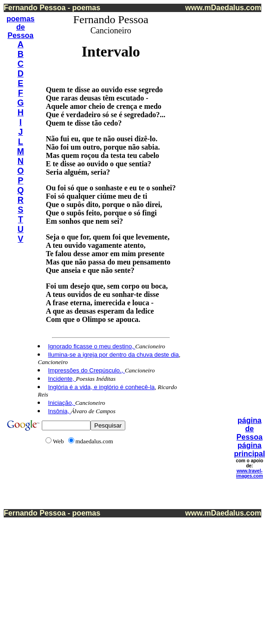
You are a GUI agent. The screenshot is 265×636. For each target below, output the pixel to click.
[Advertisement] (223, 152)
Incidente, (62, 378)
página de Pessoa (250, 428)
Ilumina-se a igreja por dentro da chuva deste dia (113, 354)
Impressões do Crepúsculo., (86, 370)
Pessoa (20, 35)
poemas (20, 19)
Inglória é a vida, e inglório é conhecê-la (101, 387)
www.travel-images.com (249, 473)
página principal (249, 449)
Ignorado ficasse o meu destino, (91, 346)
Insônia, (59, 411)
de (20, 27)
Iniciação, (61, 402)
